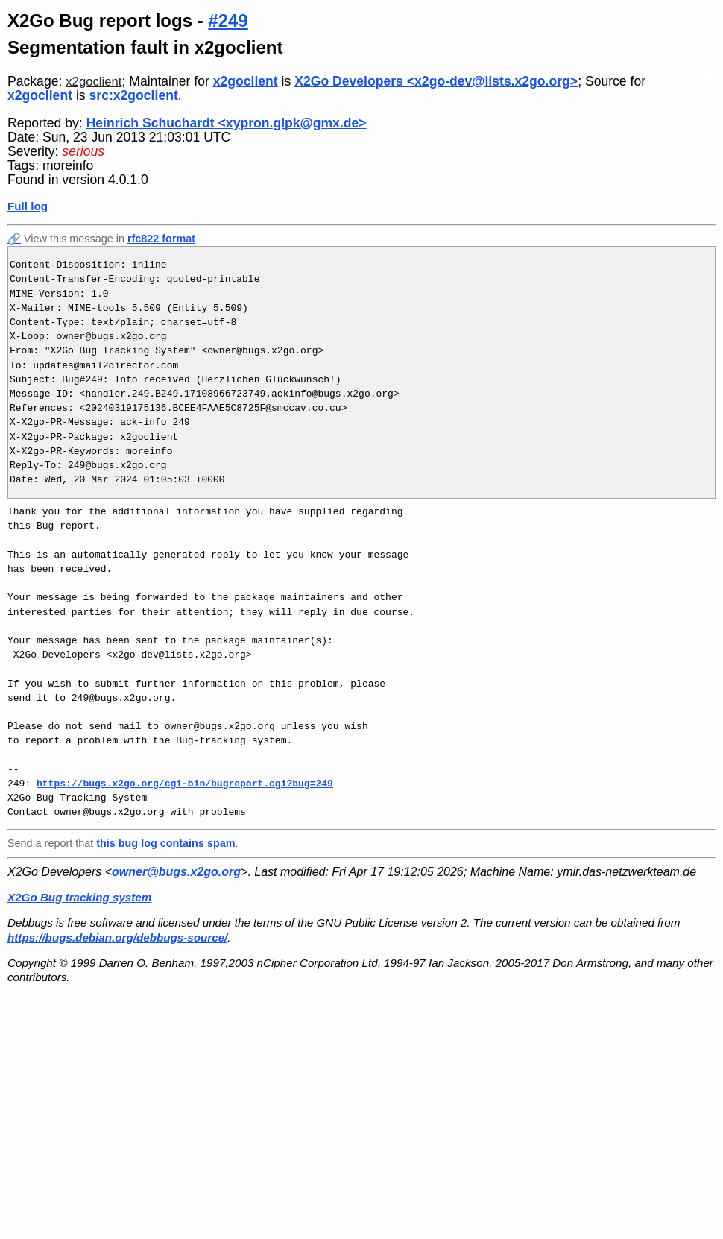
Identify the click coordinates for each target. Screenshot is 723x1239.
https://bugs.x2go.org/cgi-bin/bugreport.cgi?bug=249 (185, 783)
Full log (27, 206)
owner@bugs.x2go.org (176, 872)
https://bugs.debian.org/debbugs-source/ (117, 937)
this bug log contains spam (165, 843)
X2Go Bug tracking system (79, 897)
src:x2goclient (133, 95)
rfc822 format (161, 239)
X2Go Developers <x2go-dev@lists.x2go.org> (436, 81)
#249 (227, 20)
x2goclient (93, 82)
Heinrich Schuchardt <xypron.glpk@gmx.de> (226, 123)
